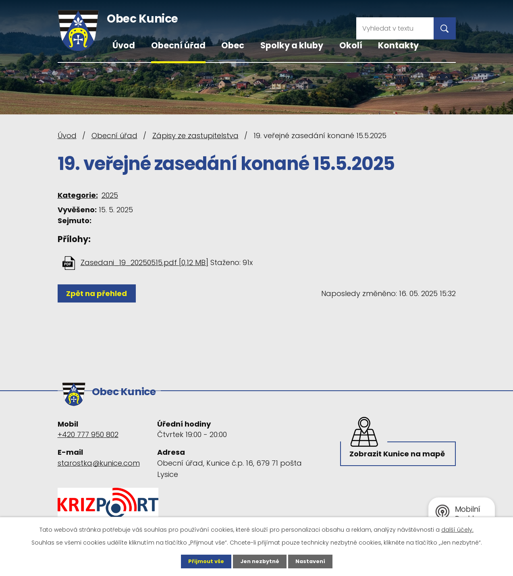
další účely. (457, 529)
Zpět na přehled (99, 293)
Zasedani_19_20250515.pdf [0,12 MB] (144, 262)
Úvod (123, 45)
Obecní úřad (178, 45)
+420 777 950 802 (88, 431)
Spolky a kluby (291, 45)
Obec (232, 45)
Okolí (350, 45)
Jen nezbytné (260, 561)
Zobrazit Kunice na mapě (386, 458)
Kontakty (398, 45)
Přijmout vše (203, 561)
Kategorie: (78, 195)
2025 (110, 195)
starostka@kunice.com (99, 459)
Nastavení (313, 561)
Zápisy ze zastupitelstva (195, 136)
